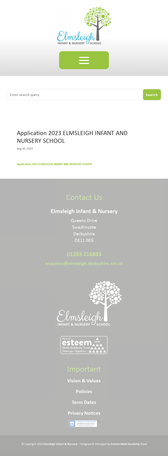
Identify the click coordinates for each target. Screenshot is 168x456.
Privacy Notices (84, 413)
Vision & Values (84, 381)
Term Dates (84, 402)
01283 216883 (84, 254)
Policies (84, 392)
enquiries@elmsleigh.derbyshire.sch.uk (84, 263)
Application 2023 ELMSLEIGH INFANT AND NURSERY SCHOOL (54, 164)
